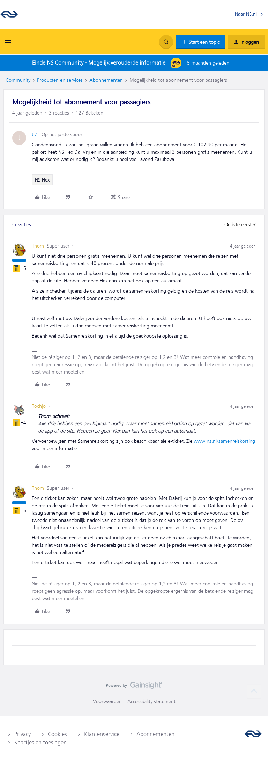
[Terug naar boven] (254, 691)
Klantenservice (101, 734)
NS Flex (42, 180)
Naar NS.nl (246, 14)
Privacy (22, 734)
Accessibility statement (151, 701)
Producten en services (60, 80)
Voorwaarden (107, 701)
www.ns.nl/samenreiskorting (224, 441)
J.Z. (35, 134)
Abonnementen (106, 80)
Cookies (57, 734)
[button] (7, 43)
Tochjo (39, 406)
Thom (38, 246)
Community (18, 80)
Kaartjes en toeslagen (40, 742)
